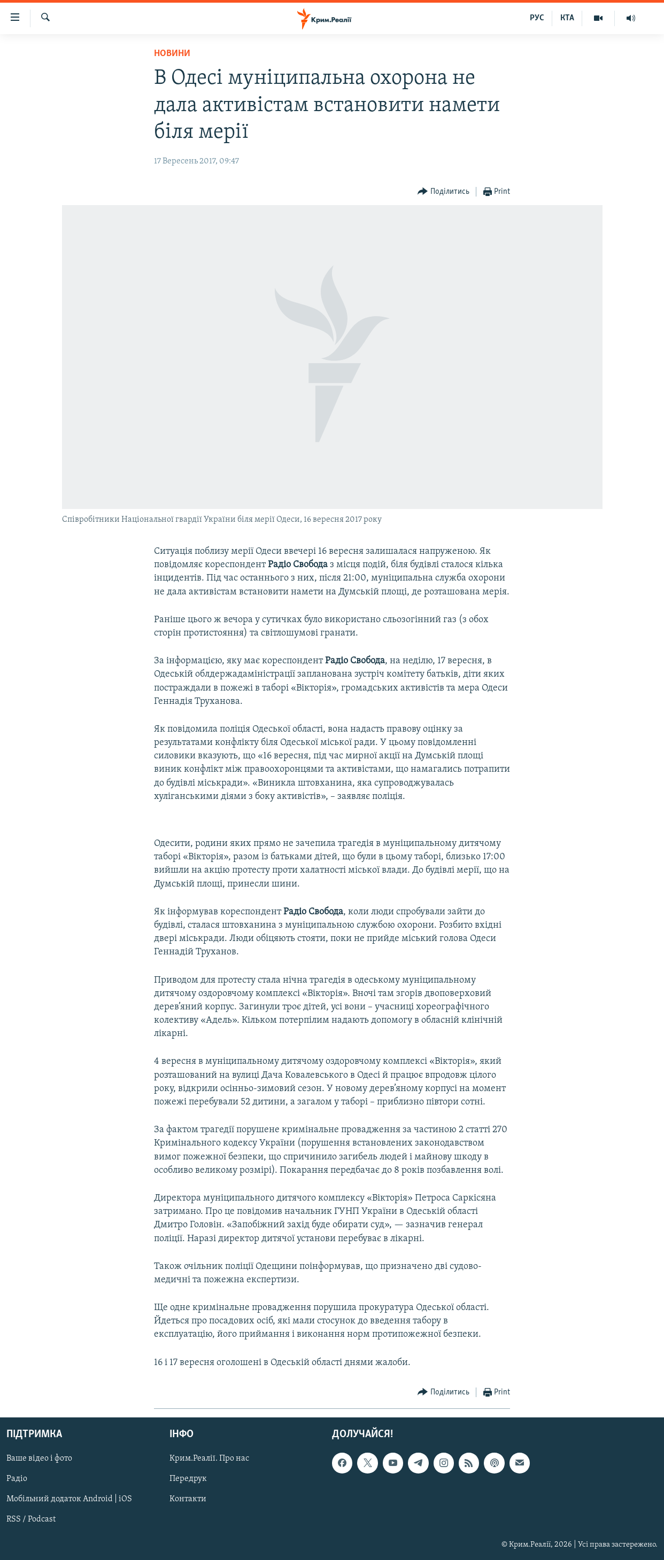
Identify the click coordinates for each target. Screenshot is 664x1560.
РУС (537, 18)
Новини (172, 54)
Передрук (188, 1479)
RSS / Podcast (31, 1519)
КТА (567, 18)
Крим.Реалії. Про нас (209, 1458)
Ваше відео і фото (39, 1458)
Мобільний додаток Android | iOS (69, 1499)
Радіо (16, 1479)
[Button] (443, 192)
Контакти (187, 1499)
